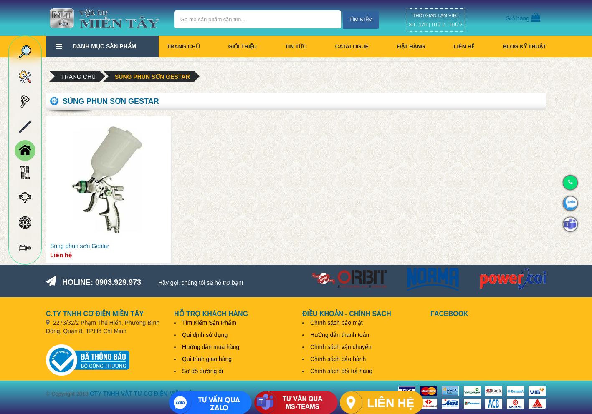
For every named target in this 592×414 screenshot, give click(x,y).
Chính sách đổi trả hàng (341, 371)
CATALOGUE (352, 46)
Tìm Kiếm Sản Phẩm (209, 322)
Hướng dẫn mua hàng (210, 347)
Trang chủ (183, 46)
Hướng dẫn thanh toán (339, 334)
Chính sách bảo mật (336, 322)
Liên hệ (463, 46)
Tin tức (296, 46)
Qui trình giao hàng (207, 359)
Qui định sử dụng (205, 334)
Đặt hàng (411, 46)
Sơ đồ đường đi (202, 371)
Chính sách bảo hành (338, 359)
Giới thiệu (242, 46)
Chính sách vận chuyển (341, 347)
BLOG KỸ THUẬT (524, 46)
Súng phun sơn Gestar (152, 76)
